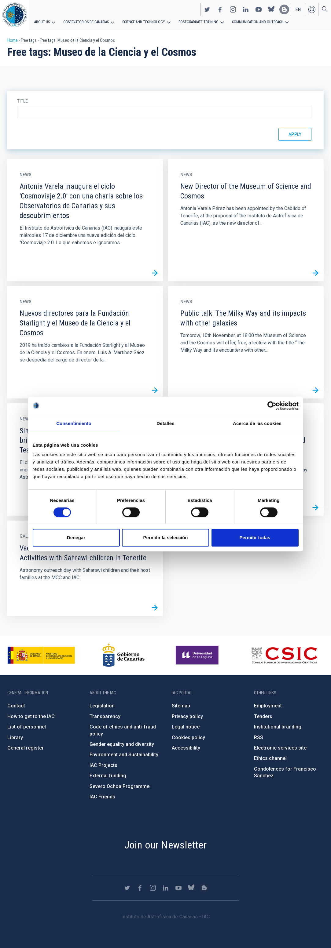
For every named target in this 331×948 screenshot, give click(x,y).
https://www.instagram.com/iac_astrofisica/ (232, 9)
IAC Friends (102, 797)
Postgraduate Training (198, 22)
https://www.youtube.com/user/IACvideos (258, 9)
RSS (258, 737)
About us (42, 22)
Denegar (76, 537)
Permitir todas (255, 537)
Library (15, 737)
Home (12, 40)
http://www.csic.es (284, 655)
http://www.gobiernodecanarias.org (123, 655)
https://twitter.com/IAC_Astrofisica (207, 9)
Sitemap (181, 706)
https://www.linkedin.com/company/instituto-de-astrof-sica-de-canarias (245, 9)
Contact (16, 706)
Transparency (105, 716)
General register (25, 748)
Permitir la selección (165, 537)
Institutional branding (277, 727)
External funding (108, 776)
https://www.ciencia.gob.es (41, 655)
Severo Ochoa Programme (119, 786)
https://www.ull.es (198, 655)
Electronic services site (280, 748)
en (298, 9)
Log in (311, 9)
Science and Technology (143, 22)
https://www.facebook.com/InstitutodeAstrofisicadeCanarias (220, 9)
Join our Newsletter (165, 845)
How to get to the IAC (31, 716)
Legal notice (186, 727)
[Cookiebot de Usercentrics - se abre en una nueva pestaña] (272, 405)
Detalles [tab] (165, 423)
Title (22, 101)
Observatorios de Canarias (86, 22)
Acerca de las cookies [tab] (257, 423)
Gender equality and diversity (122, 744)
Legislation (102, 706)
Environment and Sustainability (124, 754)
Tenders (263, 716)
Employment (268, 706)
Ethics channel (270, 758)
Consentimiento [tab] (73, 423)
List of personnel (26, 727)
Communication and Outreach (256, 22)
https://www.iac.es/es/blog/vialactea (284, 9)
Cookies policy (188, 737)
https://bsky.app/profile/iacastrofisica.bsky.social (271, 9)
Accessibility (186, 748)
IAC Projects (103, 765)
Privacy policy (187, 716)
